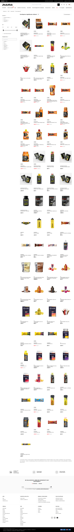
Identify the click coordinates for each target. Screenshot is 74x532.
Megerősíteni (51, 487)
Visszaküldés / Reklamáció (42, 500)
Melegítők (21, 523)
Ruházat (39, 508)
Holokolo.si (5, 530)
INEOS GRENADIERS (59, 509)
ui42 (13, 529)
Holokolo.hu (29, 529)
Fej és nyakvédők (5, 518)
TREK (56, 510)
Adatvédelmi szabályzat (59, 499)
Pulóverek (21, 518)
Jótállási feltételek (40, 499)
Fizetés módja (22, 498)
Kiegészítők (39, 509)
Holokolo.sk (16, 529)
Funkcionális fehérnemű (6, 513)
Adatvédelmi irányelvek (59, 498)
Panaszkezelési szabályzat (42, 498)
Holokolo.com (9, 530)
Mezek (4, 509)
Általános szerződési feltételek (60, 500)
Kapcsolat (4, 499)
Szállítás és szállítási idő (24, 499)
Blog (3, 498)
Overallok (4, 522)
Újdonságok (4, 508)
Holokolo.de (14, 530)
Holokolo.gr (22, 530)
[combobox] (70, 5)
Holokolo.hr (18, 530)
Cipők (39, 510)
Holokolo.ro (33, 529)
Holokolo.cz (20, 529)
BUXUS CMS (9, 529)
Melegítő (4, 517)
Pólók (21, 519)
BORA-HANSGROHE (59, 508)
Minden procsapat (58, 513)
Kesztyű (4, 514)
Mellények (4, 519)
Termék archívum (5, 500)
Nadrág (4, 510)
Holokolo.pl (25, 529)
